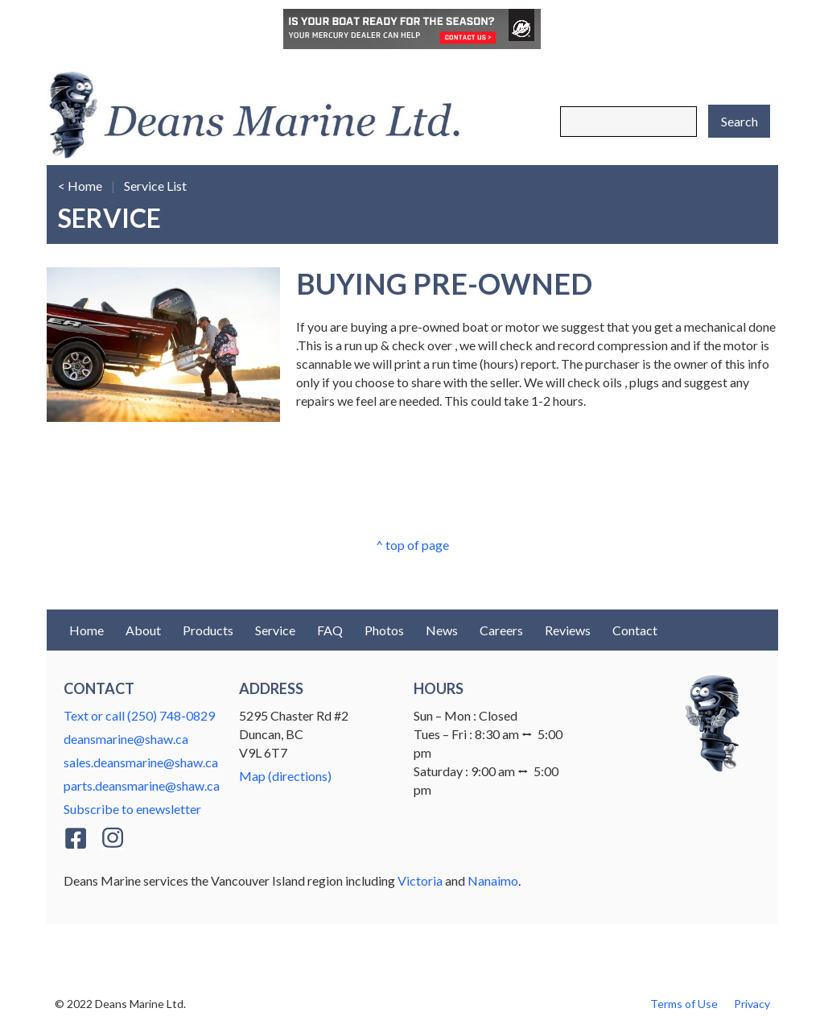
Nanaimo (493, 880)
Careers (501, 630)
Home (86, 630)
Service (275, 630)
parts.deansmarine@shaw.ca (142, 785)
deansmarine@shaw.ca (126, 738)
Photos (384, 630)
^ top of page (412, 544)
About (143, 630)
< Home (80, 185)
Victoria (420, 880)
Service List (155, 185)
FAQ (330, 630)
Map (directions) (285, 775)
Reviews (568, 630)
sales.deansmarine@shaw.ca (141, 762)
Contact (634, 630)
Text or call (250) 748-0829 (139, 715)
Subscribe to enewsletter (132, 808)
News (442, 630)
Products (208, 630)
